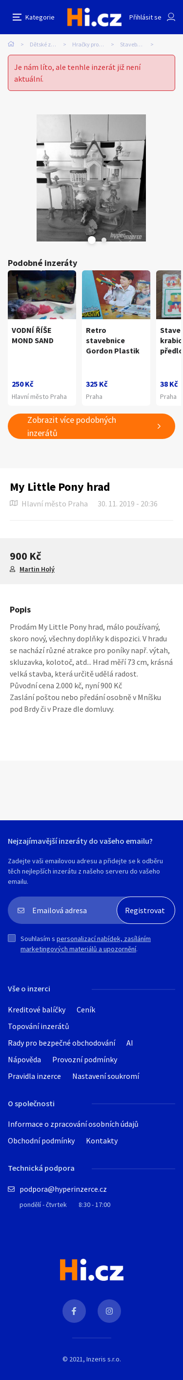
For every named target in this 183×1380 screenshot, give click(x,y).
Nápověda (24, 1059)
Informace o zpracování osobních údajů (73, 1124)
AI (129, 1043)
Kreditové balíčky (36, 1009)
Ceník (86, 1009)
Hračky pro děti (90, 44)
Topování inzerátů (38, 1026)
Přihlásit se (145, 17)
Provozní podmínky (84, 1059)
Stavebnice (134, 44)
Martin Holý (37, 569)
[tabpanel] (91, 177)
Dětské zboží (45, 44)
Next (104, 240)
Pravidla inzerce (34, 1076)
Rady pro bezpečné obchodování (61, 1043)
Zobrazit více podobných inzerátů (71, 426)
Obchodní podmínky (41, 1140)
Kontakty (102, 1140)
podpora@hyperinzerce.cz (63, 1189)
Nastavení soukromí (105, 1076)
